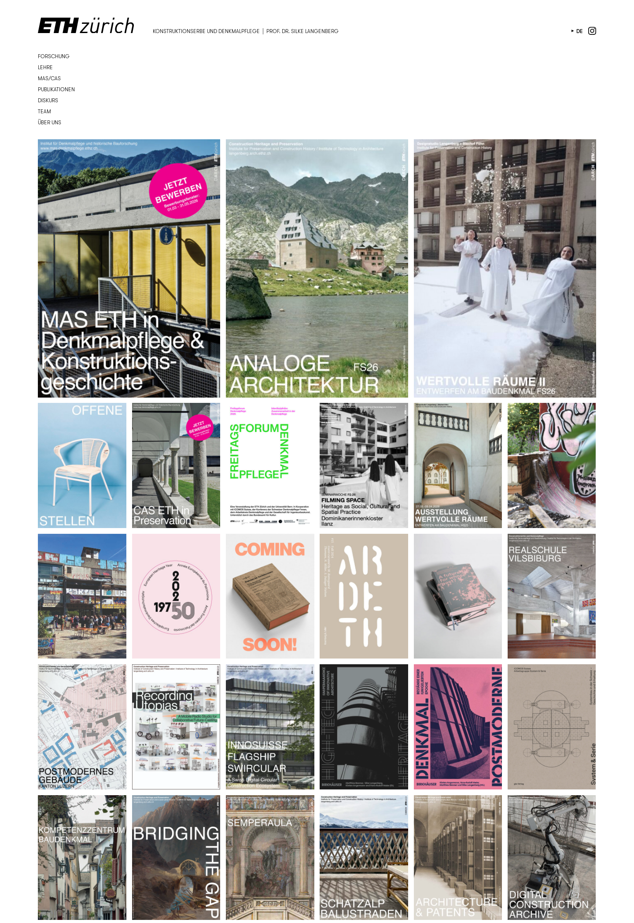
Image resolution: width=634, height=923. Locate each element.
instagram (592, 31)
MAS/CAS (49, 78)
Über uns (49, 122)
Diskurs (48, 100)
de (579, 31)
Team (44, 111)
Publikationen (56, 89)
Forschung (54, 56)
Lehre (45, 67)
